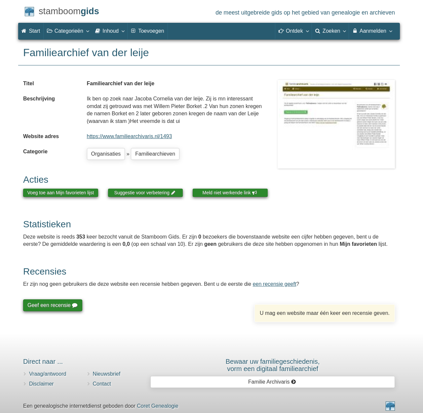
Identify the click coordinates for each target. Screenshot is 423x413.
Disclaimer (41, 384)
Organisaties (106, 154)
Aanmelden (372, 30)
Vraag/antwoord (47, 374)
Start (30, 31)
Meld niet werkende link (230, 192)
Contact (102, 384)
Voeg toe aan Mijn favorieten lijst (60, 192)
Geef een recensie (52, 305)
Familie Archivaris (272, 382)
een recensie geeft (274, 284)
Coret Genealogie (157, 406)
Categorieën (68, 30)
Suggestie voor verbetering (144, 192)
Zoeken (330, 30)
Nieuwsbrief (107, 374)
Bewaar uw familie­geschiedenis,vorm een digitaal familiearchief (273, 365)
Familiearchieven (155, 154)
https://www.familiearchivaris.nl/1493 (129, 136)
